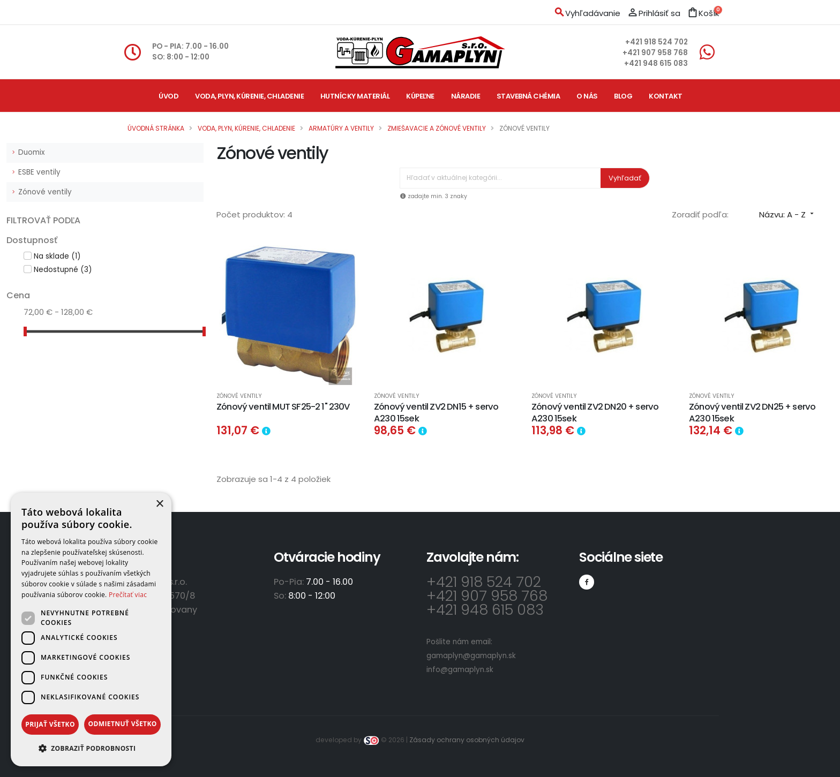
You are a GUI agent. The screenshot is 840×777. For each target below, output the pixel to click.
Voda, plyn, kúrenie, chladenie (249, 96)
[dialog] (91, 629)
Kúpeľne (420, 96)
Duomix (31, 152)
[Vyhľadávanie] (500, 178)
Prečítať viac (128, 594)
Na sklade (57, 256)
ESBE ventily (39, 172)
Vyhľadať (625, 178)
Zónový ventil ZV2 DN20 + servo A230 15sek (594, 412)
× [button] (159, 504)
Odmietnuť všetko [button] (122, 723)
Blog (623, 96)
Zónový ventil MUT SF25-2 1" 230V (283, 407)
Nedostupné (63, 270)
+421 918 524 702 (656, 42)
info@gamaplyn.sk (459, 670)
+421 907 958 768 (655, 53)
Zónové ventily (45, 192)
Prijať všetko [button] (50, 724)
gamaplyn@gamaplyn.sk (471, 656)
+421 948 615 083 (656, 63)
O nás (587, 96)
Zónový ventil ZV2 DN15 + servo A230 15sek (436, 412)
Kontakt (665, 96)
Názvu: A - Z (787, 214)
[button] (91, 749)
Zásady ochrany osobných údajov (466, 739)
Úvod (168, 96)
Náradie (466, 96)
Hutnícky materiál (355, 96)
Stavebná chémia (528, 96)
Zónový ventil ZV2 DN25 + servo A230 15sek (752, 412)
